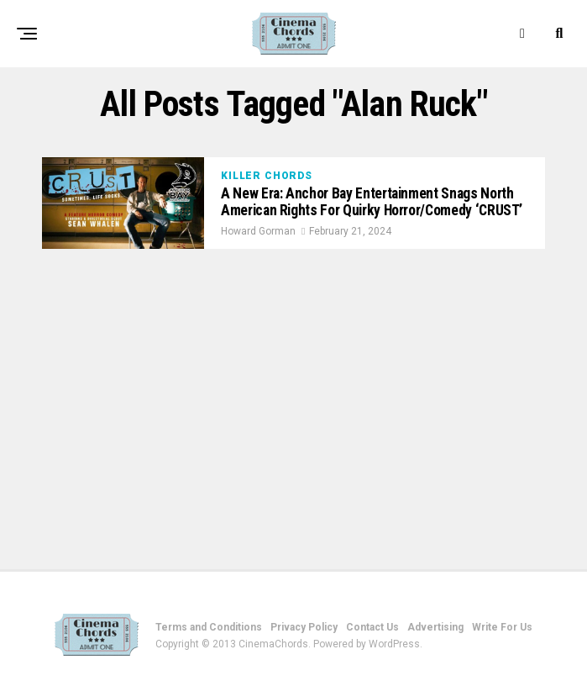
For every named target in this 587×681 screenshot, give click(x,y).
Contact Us (372, 627)
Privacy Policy (304, 627)
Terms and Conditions (208, 627)
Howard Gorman (258, 231)
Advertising (435, 627)
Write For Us (502, 627)
